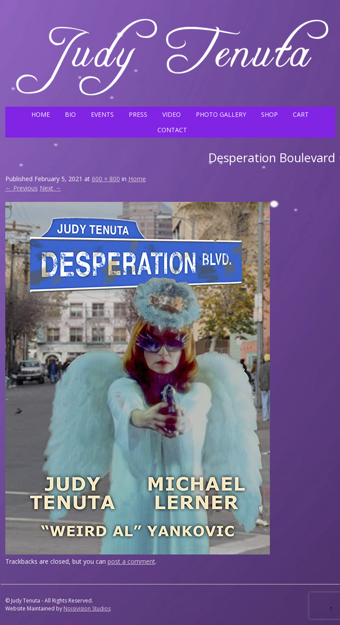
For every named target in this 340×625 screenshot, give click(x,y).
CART (301, 114)
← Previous (21, 188)
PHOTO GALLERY (221, 114)
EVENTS (102, 114)
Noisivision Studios (87, 608)
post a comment (131, 561)
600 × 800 (106, 179)
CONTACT (172, 130)
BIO (70, 114)
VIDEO (171, 114)
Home (137, 179)
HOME (40, 114)
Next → (50, 188)
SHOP (269, 114)
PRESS (138, 114)
